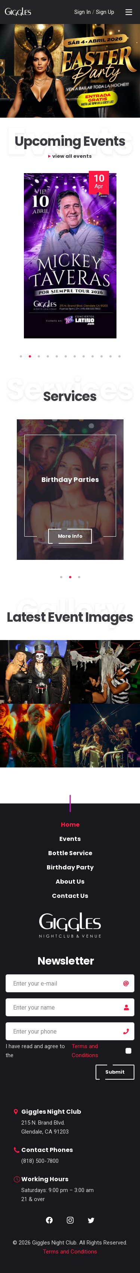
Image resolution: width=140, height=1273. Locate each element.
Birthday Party (70, 867)
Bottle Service (70, 853)
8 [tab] (84, 356)
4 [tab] (48, 356)
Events (70, 839)
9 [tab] (92, 356)
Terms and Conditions (85, 1051)
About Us (70, 881)
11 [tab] (110, 356)
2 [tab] (30, 356)
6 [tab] (66, 356)
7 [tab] (75, 356)
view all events (72, 156)
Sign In (83, 12)
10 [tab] (101, 356)
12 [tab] (119, 356)
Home (70, 824)
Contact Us (70, 896)
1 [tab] (21, 356)
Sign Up (105, 12)
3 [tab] (39, 356)
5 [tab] (57, 356)
